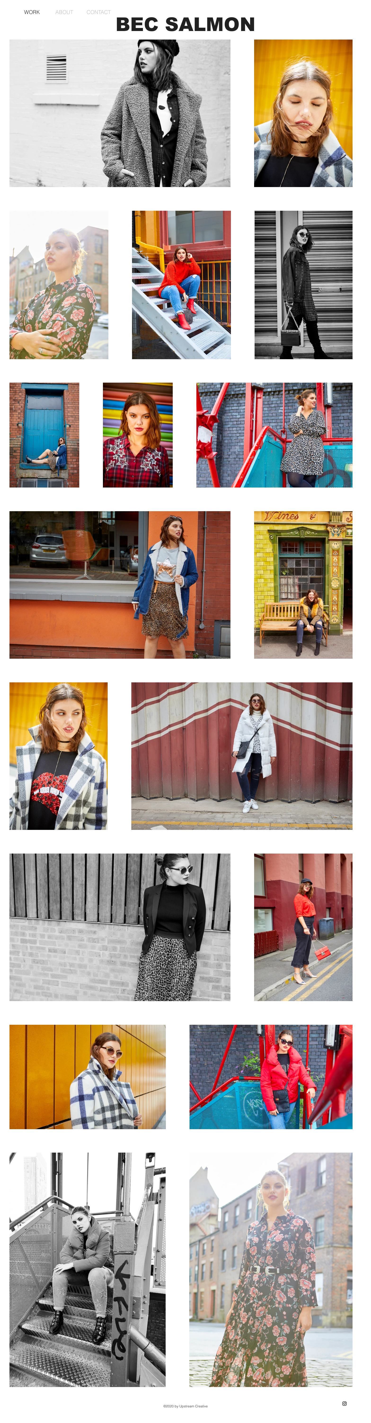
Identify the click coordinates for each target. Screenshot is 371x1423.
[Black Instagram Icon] (344, 1403)
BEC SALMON (185, 24)
